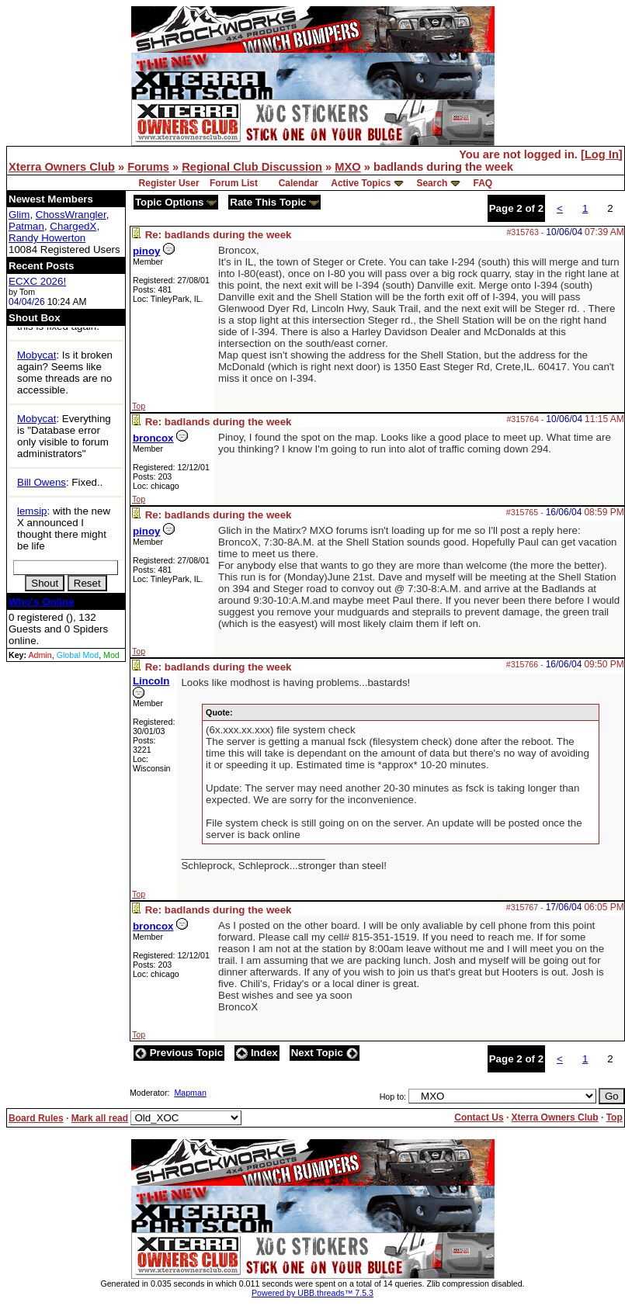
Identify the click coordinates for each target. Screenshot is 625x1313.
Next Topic (324, 1052)
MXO (347, 167)
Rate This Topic (274, 202)
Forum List (234, 183)
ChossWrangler (71, 214)
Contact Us (478, 1117)
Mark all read (99, 1118)
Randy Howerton (47, 238)
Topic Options (176, 202)
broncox (153, 438)
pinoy (147, 251)
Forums (148, 167)
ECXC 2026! (37, 281)
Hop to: (393, 1096)
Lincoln (151, 681)
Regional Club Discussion (252, 167)
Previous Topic (179, 1052)
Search (431, 183)
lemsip (32, 511)
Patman (26, 226)
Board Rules (36, 1118)
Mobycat (36, 355)
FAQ (482, 183)
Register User (169, 183)
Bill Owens (41, 482)
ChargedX (73, 226)
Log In (602, 154)
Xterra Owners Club (62, 167)
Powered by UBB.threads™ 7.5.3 (312, 1292)
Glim (19, 214)
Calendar (298, 183)
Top (138, 406)
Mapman (190, 1092)
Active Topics (361, 183)
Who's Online (42, 602)
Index (257, 1052)
